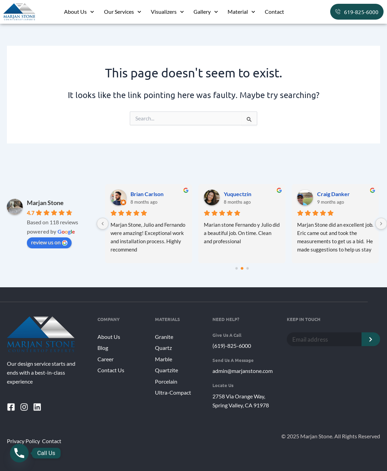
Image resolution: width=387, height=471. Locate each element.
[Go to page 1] (242, 268)
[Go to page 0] (236, 268)
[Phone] (19, 453)
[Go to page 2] (247, 268)
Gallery (205, 12)
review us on (49, 242)
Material (241, 12)
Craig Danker (333, 194)
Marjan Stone (45, 202)
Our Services (122, 12)
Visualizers (167, 12)
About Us (79, 12)
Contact (274, 11)
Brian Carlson (147, 194)
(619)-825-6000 (231, 345)
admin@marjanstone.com (242, 370)
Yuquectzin (237, 194)
